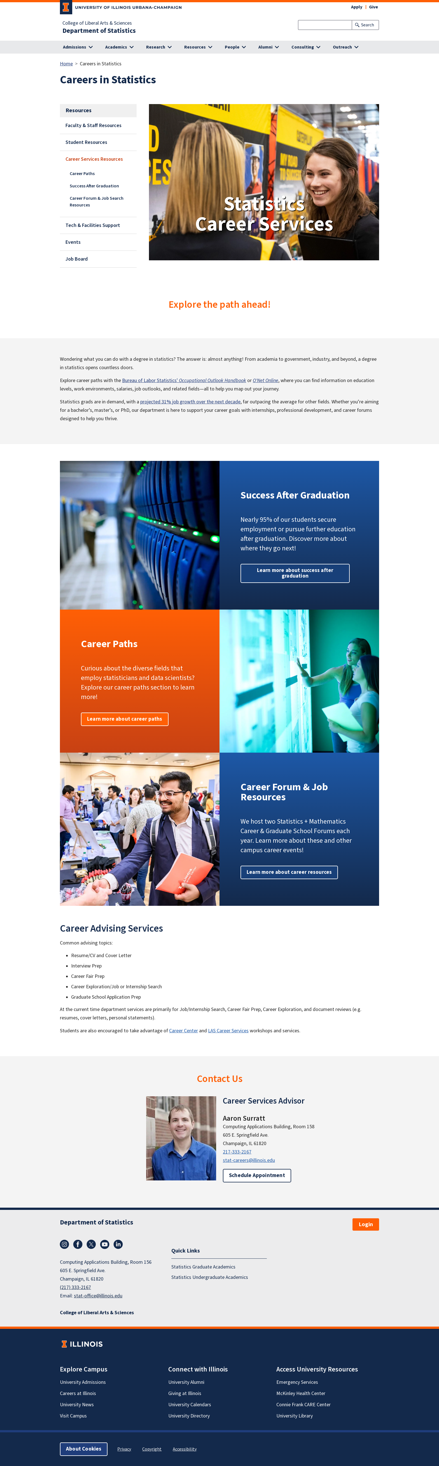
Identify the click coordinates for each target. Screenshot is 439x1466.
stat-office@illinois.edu (98, 1295)
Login (366, 1224)
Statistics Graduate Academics (203, 1266)
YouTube (105, 1244)
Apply (356, 7)
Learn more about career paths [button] (124, 719)
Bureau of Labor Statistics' (184, 380)
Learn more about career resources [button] (289, 872)
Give (373, 7)
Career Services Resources (94, 159)
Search (367, 25)
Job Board (77, 259)
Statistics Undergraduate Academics (209, 1277)
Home (66, 63)
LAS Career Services (228, 1030)
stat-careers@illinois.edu (249, 1160)
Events (73, 242)
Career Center (183, 1030)
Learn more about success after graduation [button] (295, 573)
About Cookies (83, 1449)
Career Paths (82, 174)
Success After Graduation (94, 186)
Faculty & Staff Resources (94, 125)
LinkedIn (118, 1244)
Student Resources (86, 142)
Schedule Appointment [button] (257, 1175)
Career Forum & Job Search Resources (96, 201)
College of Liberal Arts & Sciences (97, 23)
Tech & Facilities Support (93, 225)
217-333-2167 (237, 1151)
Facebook (78, 1244)
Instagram (64, 1244)
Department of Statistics (99, 31)
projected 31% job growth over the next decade (190, 401)
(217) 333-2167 (75, 1287)
